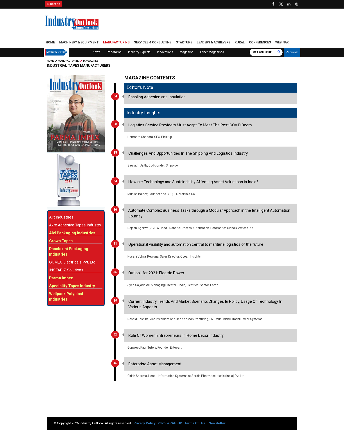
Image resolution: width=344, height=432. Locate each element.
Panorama (114, 52)
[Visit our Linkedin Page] (289, 4)
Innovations (165, 52)
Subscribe (53, 3)
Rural (240, 42)
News (96, 52)
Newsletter (217, 423)
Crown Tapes (61, 240)
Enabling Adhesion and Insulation (157, 97)
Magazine (187, 52)
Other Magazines (212, 52)
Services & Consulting (153, 42)
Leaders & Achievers (213, 42)
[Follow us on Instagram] (297, 4)
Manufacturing (116, 42)
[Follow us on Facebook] (273, 4)
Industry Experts (139, 52)
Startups (184, 42)
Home (50, 42)
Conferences (260, 42)
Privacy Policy (145, 423)
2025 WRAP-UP (170, 423)
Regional (292, 52)
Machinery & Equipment (79, 42)
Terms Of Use (195, 423)
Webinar (282, 42)
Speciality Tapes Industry (72, 285)
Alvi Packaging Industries (72, 233)
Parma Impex (61, 278)
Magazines (91, 60)
